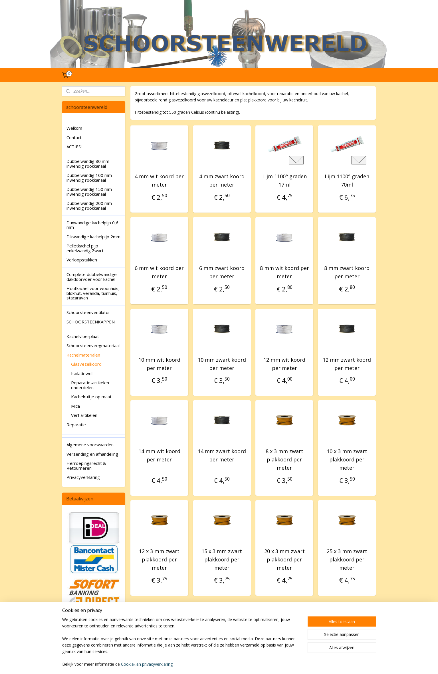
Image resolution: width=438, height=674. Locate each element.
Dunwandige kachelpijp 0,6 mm (92, 225)
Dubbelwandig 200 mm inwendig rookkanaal (89, 205)
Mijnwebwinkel (285, 663)
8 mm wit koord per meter (284, 272)
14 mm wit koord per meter (159, 455)
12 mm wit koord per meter (284, 363)
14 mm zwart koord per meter (222, 455)
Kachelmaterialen (83, 355)
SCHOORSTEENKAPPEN (90, 322)
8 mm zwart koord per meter (347, 272)
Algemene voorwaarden (90, 444)
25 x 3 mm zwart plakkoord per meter (347, 559)
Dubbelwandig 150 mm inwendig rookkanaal (89, 191)
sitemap (202, 663)
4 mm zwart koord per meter (222, 180)
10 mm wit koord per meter (159, 363)
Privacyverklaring (83, 477)
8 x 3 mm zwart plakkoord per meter (284, 459)
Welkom (74, 128)
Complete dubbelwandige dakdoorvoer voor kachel (91, 276)
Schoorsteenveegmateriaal (93, 345)
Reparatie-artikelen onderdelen (90, 385)
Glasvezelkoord (86, 364)
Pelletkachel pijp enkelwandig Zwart (85, 248)
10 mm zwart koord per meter (222, 363)
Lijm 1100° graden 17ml (284, 180)
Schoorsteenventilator (88, 312)
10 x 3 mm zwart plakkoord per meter (347, 459)
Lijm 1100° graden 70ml (347, 180)
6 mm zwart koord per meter (222, 272)
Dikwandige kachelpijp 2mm (93, 236)
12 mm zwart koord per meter (347, 363)
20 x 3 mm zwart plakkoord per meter (284, 559)
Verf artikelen (84, 415)
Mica (75, 406)
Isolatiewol (81, 373)
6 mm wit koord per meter (159, 272)
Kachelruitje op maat (91, 396)
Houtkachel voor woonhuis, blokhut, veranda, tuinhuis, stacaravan (93, 293)
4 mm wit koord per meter (159, 180)
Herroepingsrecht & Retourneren (86, 465)
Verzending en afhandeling (92, 454)
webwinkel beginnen (236, 663)
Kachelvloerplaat (82, 336)
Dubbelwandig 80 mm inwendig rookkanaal (87, 163)
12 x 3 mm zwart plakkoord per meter (159, 559)
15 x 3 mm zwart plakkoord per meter (222, 559)
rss (214, 663)
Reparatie (76, 424)
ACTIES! (74, 146)
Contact (74, 137)
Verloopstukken (81, 260)
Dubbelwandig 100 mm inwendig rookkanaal (89, 177)
